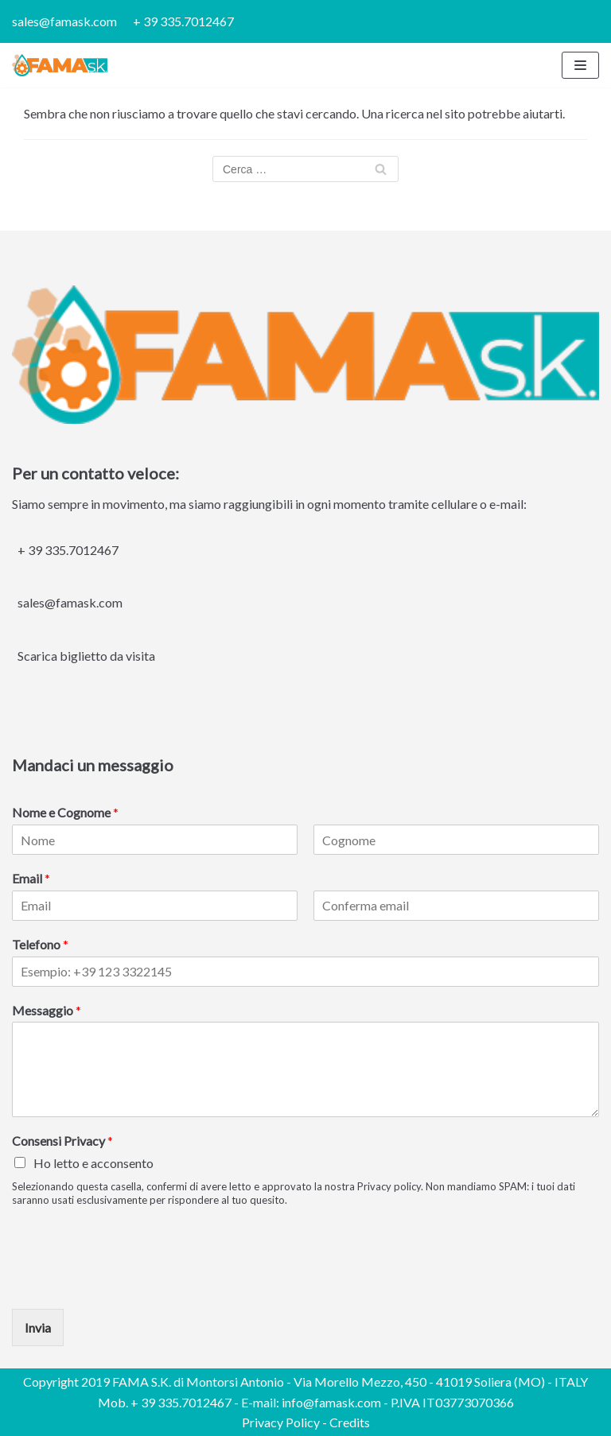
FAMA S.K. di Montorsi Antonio (198, 1381)
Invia (38, 1327)
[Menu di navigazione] (580, 65)
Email (31, 878)
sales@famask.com (64, 21)
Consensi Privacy (62, 1140)
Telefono (40, 944)
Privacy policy (389, 1186)
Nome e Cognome (65, 812)
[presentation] (133, 1282)
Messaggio (46, 1010)
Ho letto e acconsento (93, 1162)
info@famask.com (331, 1402)
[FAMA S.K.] (59, 65)
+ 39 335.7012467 (183, 21)
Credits (349, 1422)
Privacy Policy (281, 1422)
